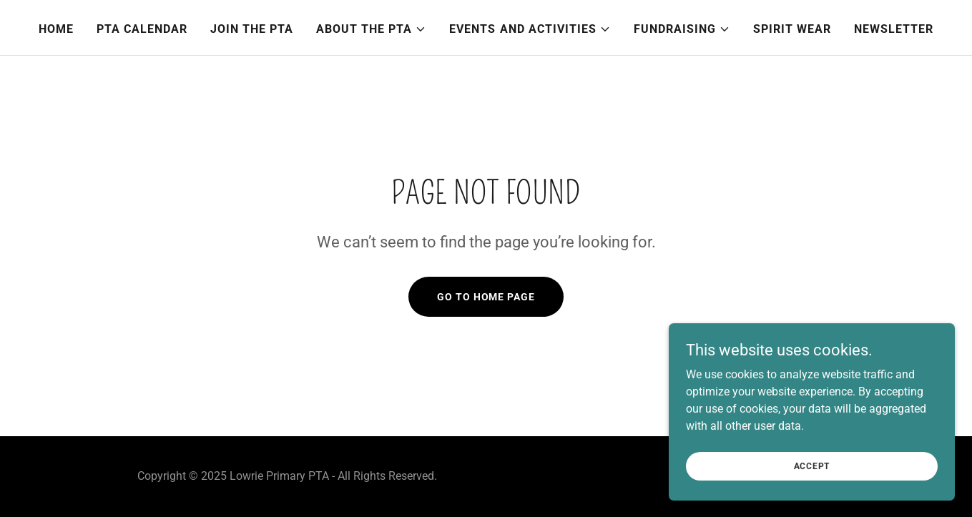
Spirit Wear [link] (792, 29)
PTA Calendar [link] (142, 29)
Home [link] (56, 29)
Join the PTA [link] (251, 29)
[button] (371, 29)
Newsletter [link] (893, 29)
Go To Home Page (485, 296)
